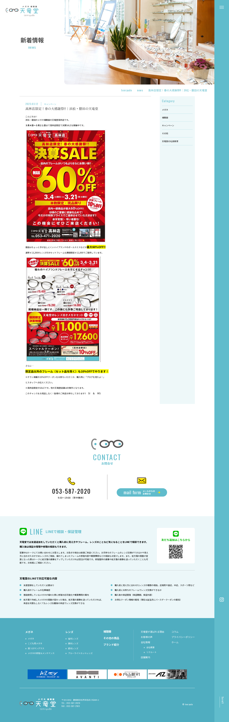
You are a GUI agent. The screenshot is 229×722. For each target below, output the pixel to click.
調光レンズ (73, 643)
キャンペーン (50, 104)
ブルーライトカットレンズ (80, 653)
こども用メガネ (35, 643)
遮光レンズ (73, 648)
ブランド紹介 (111, 644)
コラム (174, 631)
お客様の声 (146, 637)
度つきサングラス (36, 648)
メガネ (165, 109)
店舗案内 (145, 657)
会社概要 (150, 647)
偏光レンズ (73, 638)
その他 (165, 133)
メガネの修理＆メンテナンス (41, 653)
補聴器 (165, 117)
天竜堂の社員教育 (170, 141)
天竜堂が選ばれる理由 (152, 631)
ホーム (174, 642)
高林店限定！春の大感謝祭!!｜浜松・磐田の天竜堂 (61, 108)
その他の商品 (111, 638)
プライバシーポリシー (183, 637)
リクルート (151, 652)
